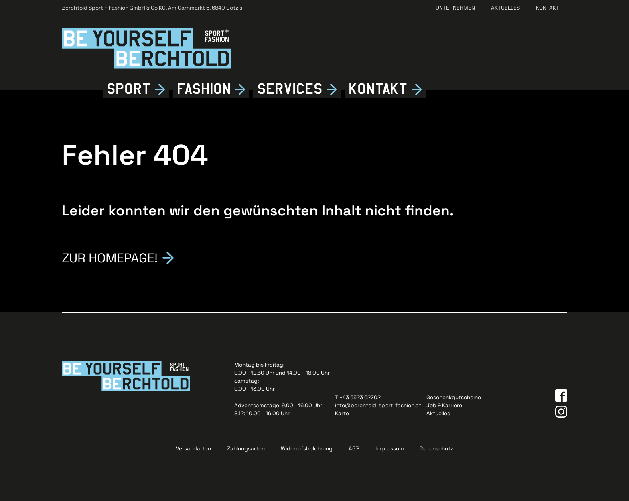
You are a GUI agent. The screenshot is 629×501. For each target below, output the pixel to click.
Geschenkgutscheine (453, 397)
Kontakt (547, 7)
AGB (354, 448)
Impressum (389, 448)
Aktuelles (505, 7)
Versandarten (193, 448)
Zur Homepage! (110, 257)
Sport (129, 89)
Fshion (204, 89)
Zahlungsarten (246, 448)
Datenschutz (436, 448)
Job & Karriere (444, 405)
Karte (342, 413)
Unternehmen (455, 7)
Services (290, 89)
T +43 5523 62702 (358, 397)
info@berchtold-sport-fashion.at (378, 405)
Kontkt (378, 89)
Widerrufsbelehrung (307, 448)
